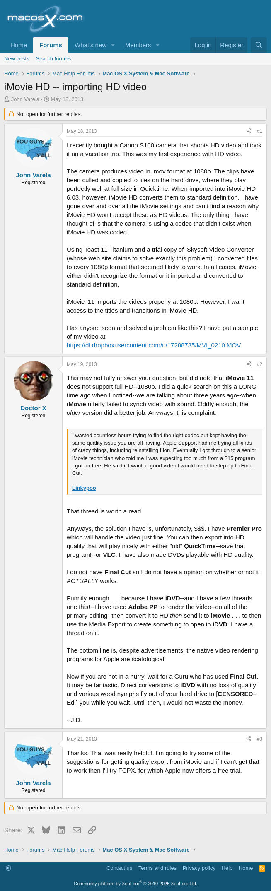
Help (227, 868)
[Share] (248, 131)
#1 (259, 131)
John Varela (25, 99)
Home (18, 44)
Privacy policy (199, 868)
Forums (50, 44)
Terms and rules (157, 868)
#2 (259, 364)
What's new (90, 44)
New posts (16, 58)
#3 (259, 739)
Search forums (53, 58)
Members (138, 44)
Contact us (119, 868)
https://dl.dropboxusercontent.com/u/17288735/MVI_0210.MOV (154, 345)
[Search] (259, 45)
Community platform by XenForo (135, 883)
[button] (113, 45)
